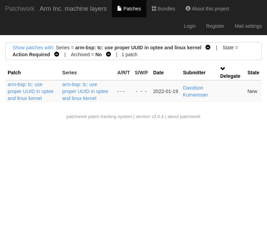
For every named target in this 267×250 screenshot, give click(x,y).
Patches (129, 8)
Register (215, 26)
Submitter (194, 72)
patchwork (76, 116)
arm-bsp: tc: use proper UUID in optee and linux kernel (31, 91)
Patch (14, 72)
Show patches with (33, 47)
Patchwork (19, 8)
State (253, 72)
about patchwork (184, 116)
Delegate (230, 76)
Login (190, 26)
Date (158, 72)
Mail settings (248, 26)
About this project (207, 8)
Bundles (163, 8)
